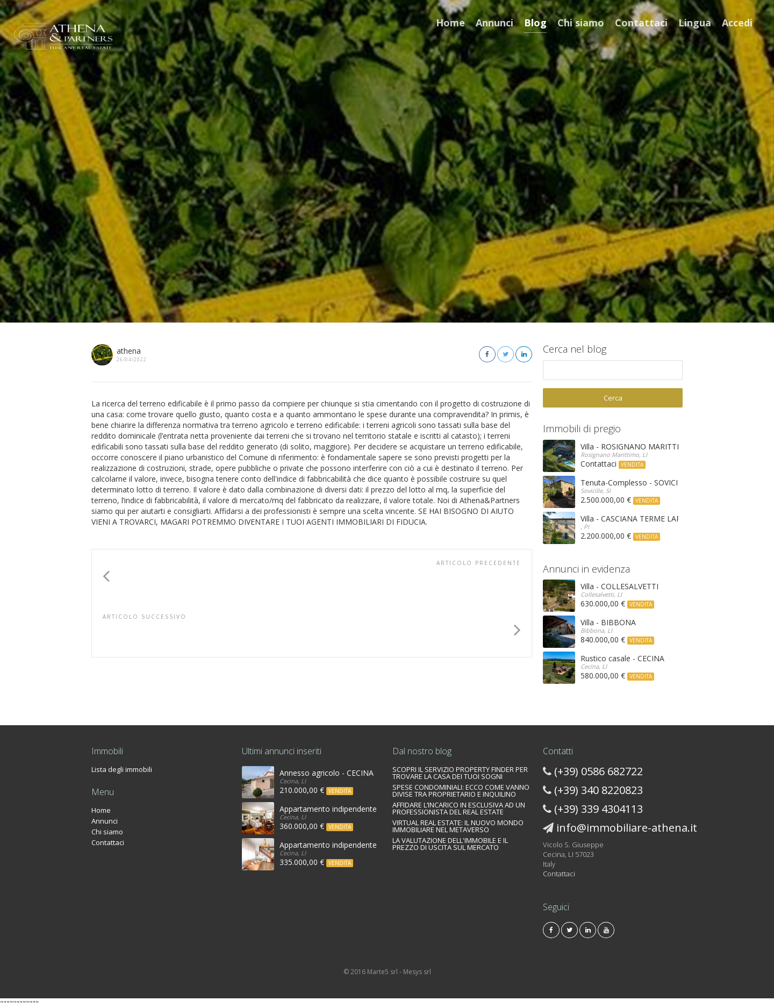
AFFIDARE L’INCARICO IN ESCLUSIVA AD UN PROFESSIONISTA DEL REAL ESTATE (458, 808)
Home (450, 22)
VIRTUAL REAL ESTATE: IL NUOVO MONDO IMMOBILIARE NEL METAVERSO (458, 826)
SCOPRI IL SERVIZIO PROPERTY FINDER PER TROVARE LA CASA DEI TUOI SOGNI (460, 772)
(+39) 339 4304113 (598, 809)
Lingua (694, 22)
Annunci (494, 22)
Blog (535, 22)
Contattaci (641, 22)
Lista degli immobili (121, 769)
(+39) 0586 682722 (598, 771)
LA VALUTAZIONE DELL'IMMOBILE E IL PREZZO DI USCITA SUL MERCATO (450, 843)
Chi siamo (580, 22)
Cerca (613, 398)
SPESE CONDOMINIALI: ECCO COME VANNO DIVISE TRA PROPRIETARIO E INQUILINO (460, 790)
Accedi (737, 22)
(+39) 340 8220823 (598, 790)
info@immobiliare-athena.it (626, 827)
